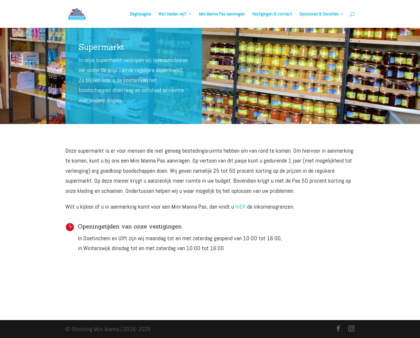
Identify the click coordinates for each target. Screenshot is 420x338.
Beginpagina (140, 14)
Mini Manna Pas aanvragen (222, 14)
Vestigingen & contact (272, 14)
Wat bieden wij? (172, 14)
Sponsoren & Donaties (319, 14)
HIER (240, 206)
